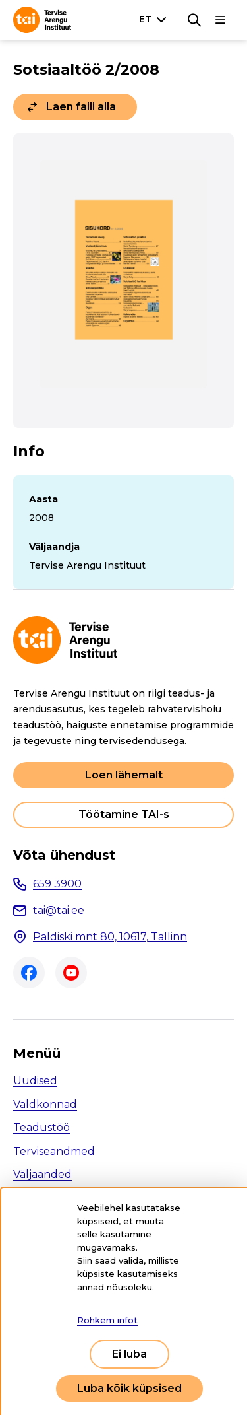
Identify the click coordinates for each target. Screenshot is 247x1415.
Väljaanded (42, 1174)
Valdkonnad (45, 1104)
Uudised (35, 1080)
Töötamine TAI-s (123, 814)
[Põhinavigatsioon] (220, 20)
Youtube (71, 972)
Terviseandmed (54, 1151)
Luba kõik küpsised (129, 1388)
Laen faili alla (81, 106)
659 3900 (57, 884)
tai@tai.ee (58, 910)
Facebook (29, 972)
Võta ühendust (64, 855)
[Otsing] (194, 20)
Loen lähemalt (124, 775)
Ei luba (129, 1354)
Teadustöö (41, 1127)
